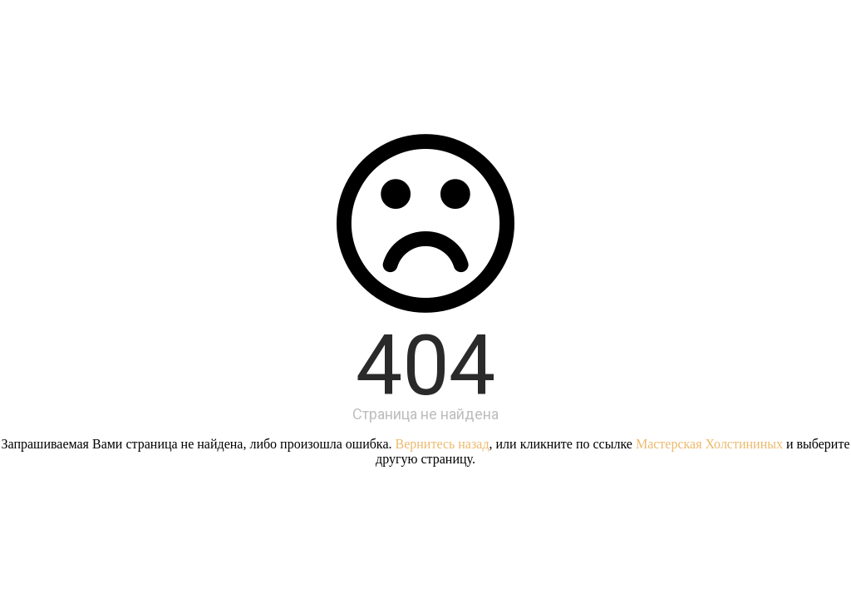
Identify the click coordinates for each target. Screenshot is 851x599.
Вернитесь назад (442, 444)
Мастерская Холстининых (709, 444)
